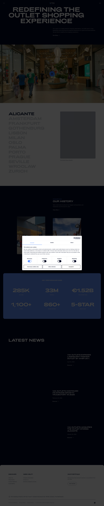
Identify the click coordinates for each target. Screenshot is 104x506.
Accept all (71, 266)
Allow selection (52, 266)
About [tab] (71, 242)
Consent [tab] (32, 242)
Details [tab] (52, 242)
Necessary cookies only (33, 266)
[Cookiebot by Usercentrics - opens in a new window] (74, 238)
